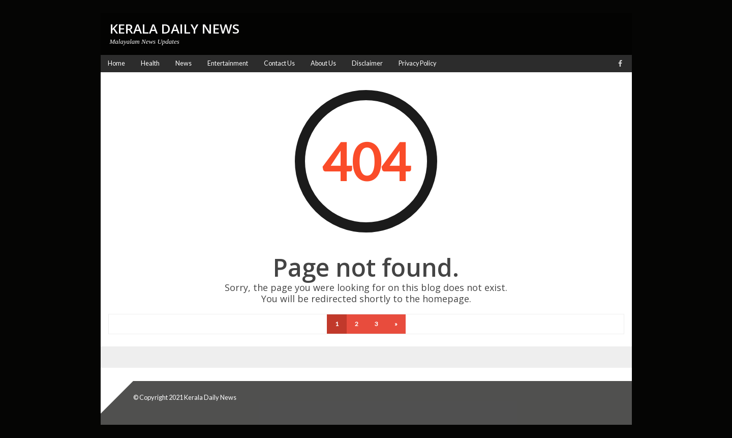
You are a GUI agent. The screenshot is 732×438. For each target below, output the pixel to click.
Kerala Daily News (210, 397)
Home (116, 63)
